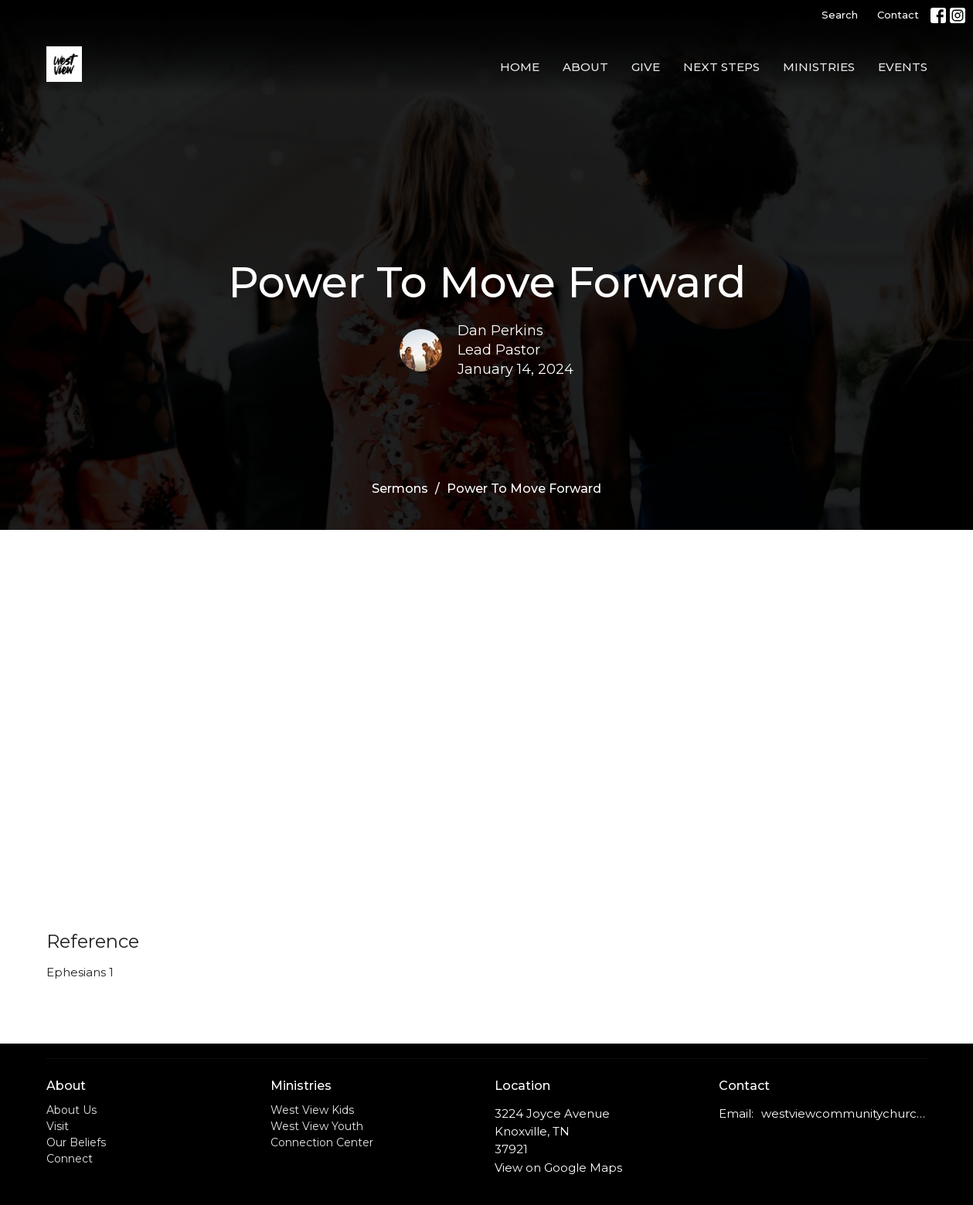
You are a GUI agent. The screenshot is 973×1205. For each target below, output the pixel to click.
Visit (57, 1126)
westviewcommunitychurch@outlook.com (844, 1113)
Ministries (819, 66)
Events (902, 66)
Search (840, 14)
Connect (69, 1159)
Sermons (400, 488)
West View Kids (312, 1110)
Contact (898, 14)
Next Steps (721, 66)
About (585, 66)
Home (519, 66)
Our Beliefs (76, 1142)
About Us (71, 1110)
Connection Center (321, 1142)
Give (645, 66)
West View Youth (316, 1126)
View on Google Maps (558, 1167)
